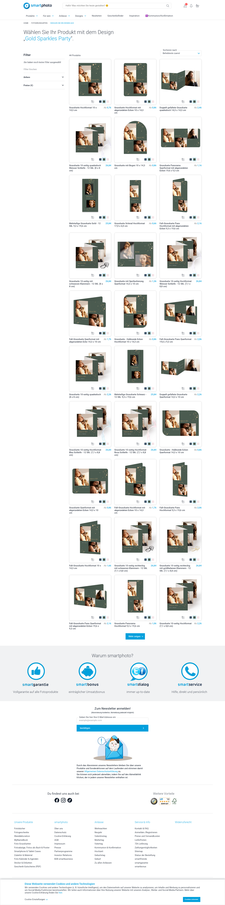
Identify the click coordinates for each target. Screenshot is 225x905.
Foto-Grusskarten (22, 843)
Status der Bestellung (145, 854)
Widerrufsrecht (183, 821)
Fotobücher (19, 827)
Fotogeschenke (21, 831)
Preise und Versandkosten (147, 835)
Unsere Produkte (23, 821)
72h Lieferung (141, 843)
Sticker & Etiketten (23, 862)
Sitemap (139, 850)
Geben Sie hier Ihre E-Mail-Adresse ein (97, 716)
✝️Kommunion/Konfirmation (159, 15)
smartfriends (141, 858)
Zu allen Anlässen (103, 862)
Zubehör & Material (23, 854)
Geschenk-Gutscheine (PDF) (27, 865)
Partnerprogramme (63, 850)
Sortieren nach (170, 50)
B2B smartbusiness (63, 858)
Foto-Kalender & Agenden (26, 858)
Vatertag (99, 843)
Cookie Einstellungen (36, 899)
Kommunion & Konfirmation (108, 846)
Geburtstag (100, 854)
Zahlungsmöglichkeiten (146, 846)
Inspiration (134, 15)
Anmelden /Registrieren (146, 831)
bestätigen (85, 727)
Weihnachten (101, 827)
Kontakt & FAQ (142, 827)
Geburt (98, 858)
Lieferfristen (140, 839)
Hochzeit (99, 850)
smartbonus (140, 865)
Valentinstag (101, 835)
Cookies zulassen (191, 899)
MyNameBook (21, 839)
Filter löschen (30, 69)
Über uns (58, 827)
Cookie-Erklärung (62, 835)
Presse (57, 846)
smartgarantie (141, 862)
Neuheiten (97, 15)
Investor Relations (63, 854)
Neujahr (98, 831)
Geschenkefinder (115, 15)
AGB (56, 839)
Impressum (59, 843)
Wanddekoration (22, 835)
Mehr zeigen (134, 636)
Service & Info (142, 821)
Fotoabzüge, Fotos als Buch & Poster (32, 846)
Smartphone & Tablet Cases (27, 850)
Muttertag (99, 839)
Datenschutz (60, 831)
